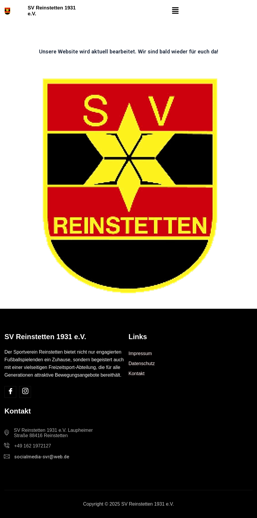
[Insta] (25, 392)
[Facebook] (10, 392)
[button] (175, 10)
